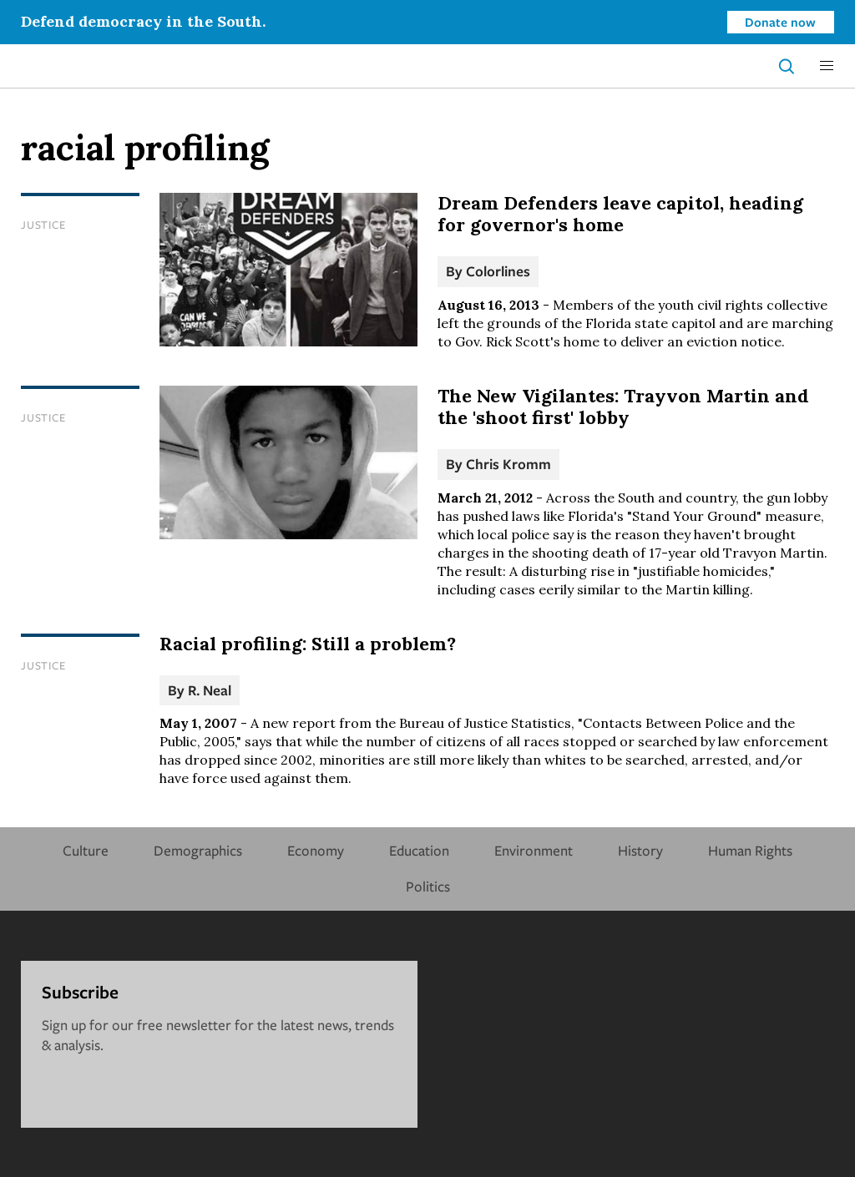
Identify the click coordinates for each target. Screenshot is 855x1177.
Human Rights (750, 850)
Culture (86, 850)
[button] (826, 66)
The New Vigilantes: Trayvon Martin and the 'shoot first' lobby (623, 406)
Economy (315, 850)
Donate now (780, 21)
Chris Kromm (508, 463)
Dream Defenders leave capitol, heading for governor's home (620, 213)
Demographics (198, 850)
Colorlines (498, 270)
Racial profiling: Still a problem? (307, 643)
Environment (533, 850)
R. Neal (209, 690)
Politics (428, 886)
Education (419, 850)
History (640, 850)
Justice (43, 224)
